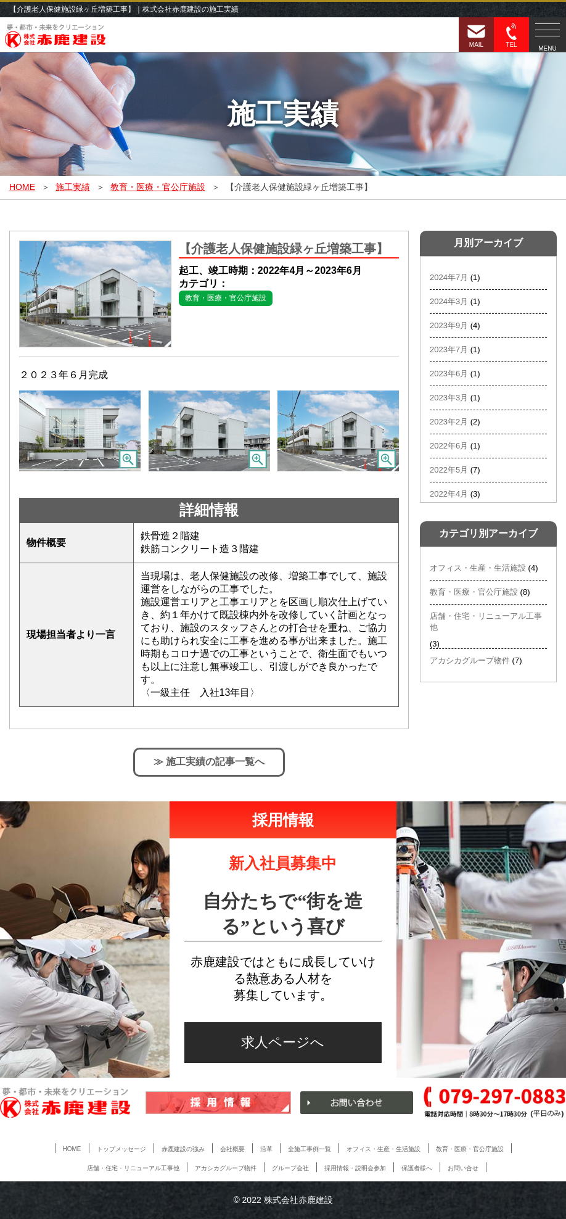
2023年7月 (449, 349)
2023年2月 (449, 421)
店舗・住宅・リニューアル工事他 (486, 621)
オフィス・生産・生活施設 (478, 567)
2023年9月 (449, 325)
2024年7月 (449, 277)
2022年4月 (449, 493)
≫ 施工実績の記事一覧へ (209, 761)
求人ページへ (282, 1042)
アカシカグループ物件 (470, 660)
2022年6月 (449, 445)
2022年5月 (449, 469)
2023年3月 (449, 397)
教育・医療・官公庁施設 (225, 298)
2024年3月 (449, 301)
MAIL (476, 35)
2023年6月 (449, 373)
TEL (511, 35)
